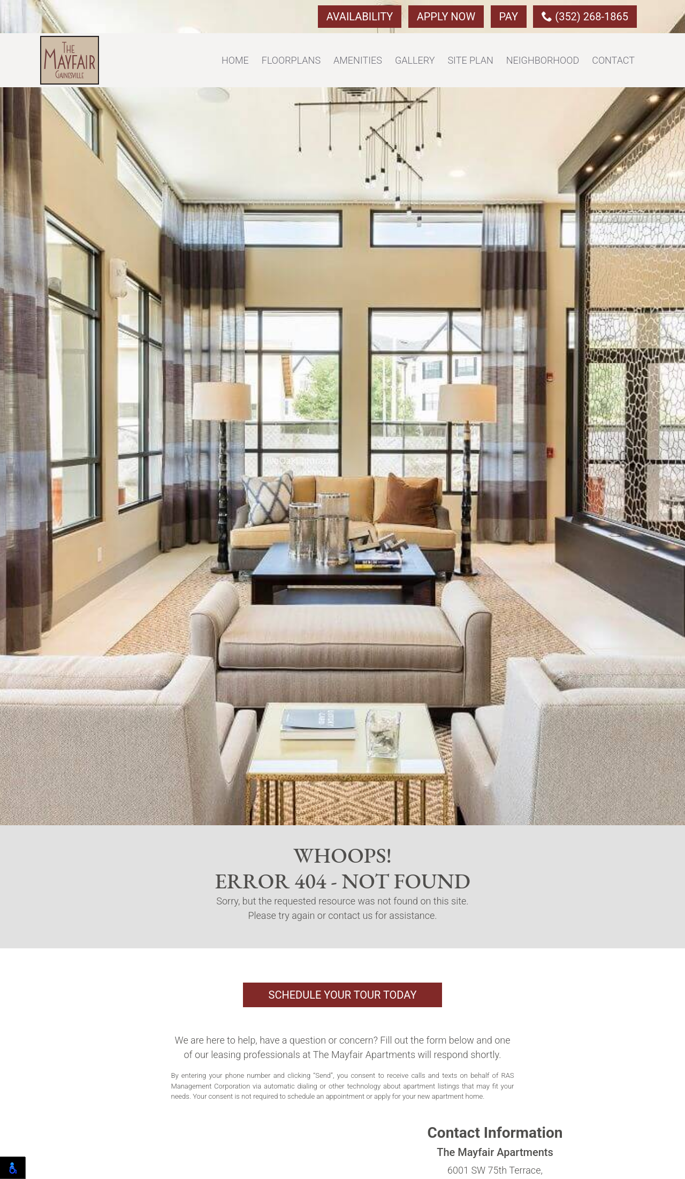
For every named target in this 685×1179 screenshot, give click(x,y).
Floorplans (291, 60)
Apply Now (446, 16)
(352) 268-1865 (585, 16)
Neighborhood (542, 60)
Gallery (415, 60)
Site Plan (470, 60)
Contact (613, 60)
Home (235, 60)
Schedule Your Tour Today (343, 994)
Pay (508, 16)
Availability (359, 16)
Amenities (357, 60)
